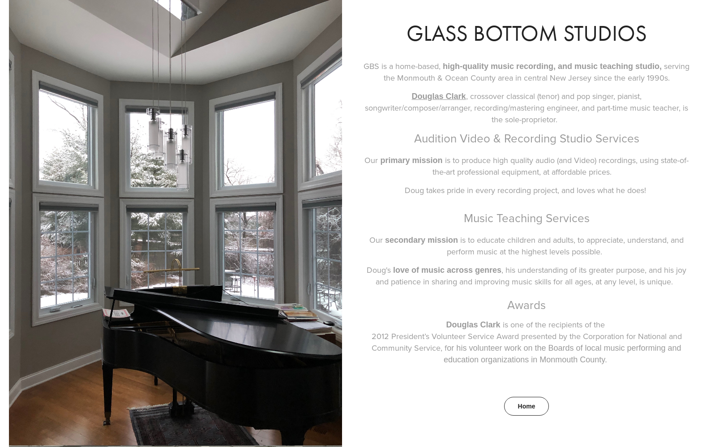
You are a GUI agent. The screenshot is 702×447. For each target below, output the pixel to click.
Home (526, 406)
